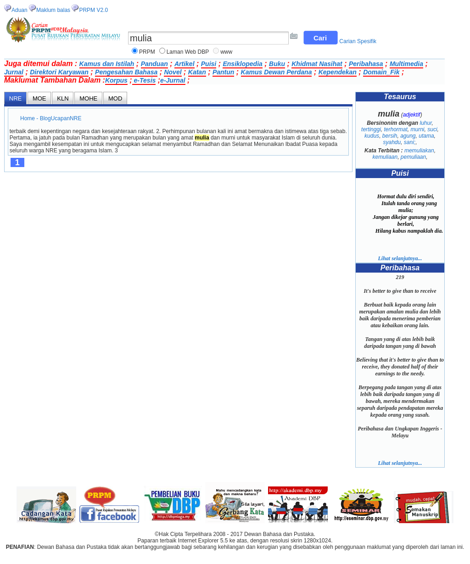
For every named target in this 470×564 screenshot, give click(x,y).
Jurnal (13, 72)
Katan (197, 72)
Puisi (208, 63)
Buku (277, 63)
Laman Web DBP (188, 52)
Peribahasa (366, 63)
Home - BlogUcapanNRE (51, 118)
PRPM (147, 52)
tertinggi (371, 129)
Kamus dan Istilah (106, 63)
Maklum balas (53, 10)
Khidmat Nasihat (316, 63)
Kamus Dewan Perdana (276, 72)
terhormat (395, 129)
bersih (389, 136)
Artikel (184, 63)
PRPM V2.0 (93, 10)
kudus (371, 136)
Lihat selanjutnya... (400, 258)
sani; (409, 142)
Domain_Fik (381, 72)
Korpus (116, 80)
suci (432, 129)
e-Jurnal (172, 80)
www (226, 52)
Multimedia (406, 63)
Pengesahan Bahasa (126, 72)
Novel (172, 72)
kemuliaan (384, 157)
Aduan (19, 10)
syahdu (392, 142)
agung (407, 136)
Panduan (154, 63)
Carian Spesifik (357, 41)
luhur (425, 123)
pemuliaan (413, 157)
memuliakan (419, 150)
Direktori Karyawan (59, 72)
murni (418, 129)
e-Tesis (144, 80)
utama (426, 136)
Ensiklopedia (242, 63)
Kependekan (338, 72)
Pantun (223, 72)
